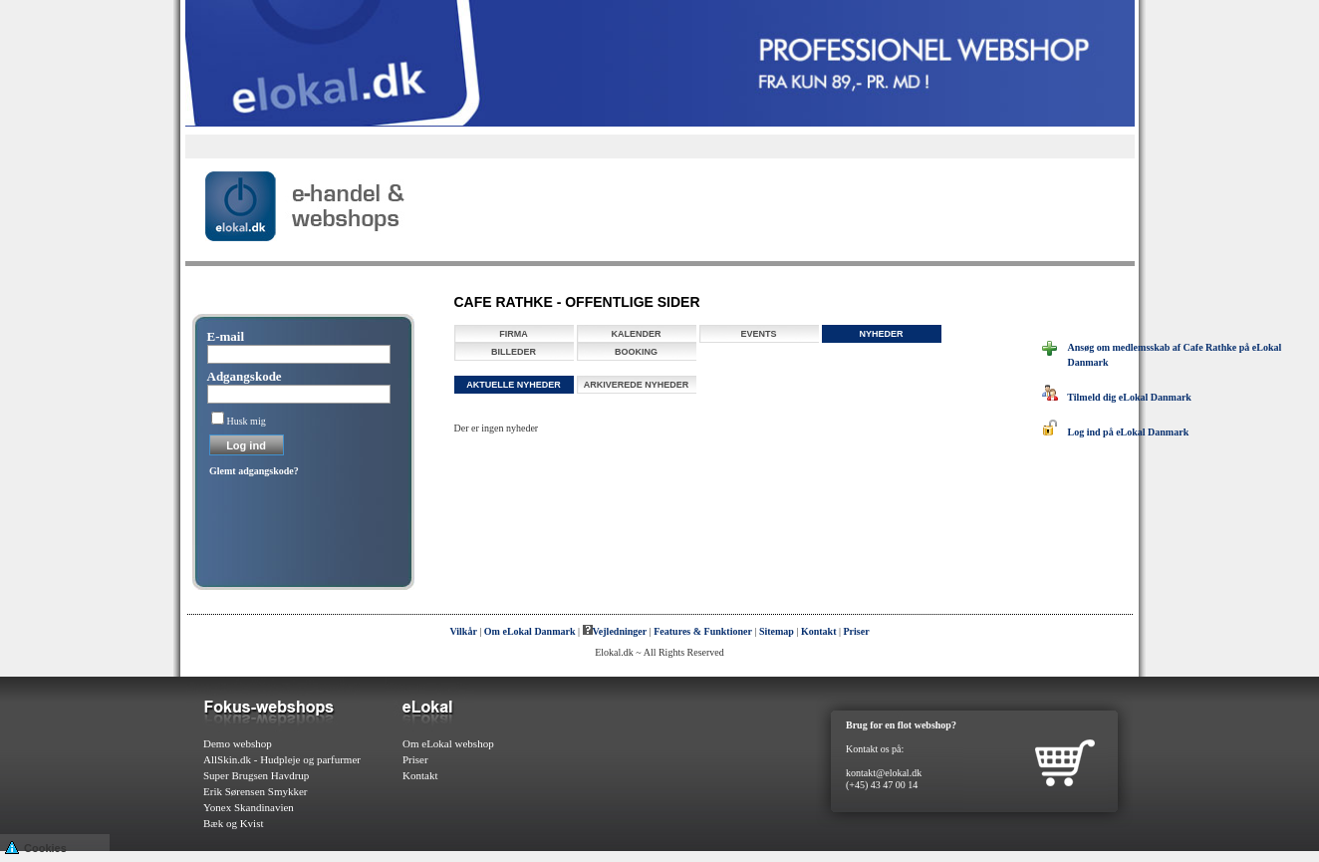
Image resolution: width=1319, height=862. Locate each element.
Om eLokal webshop (448, 743)
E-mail (226, 336)
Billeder (513, 352)
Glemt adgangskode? (254, 470)
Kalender (635, 334)
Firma (513, 334)
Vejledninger (615, 631)
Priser (857, 631)
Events (758, 334)
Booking (636, 352)
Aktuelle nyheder (513, 385)
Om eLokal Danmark (530, 631)
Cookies (36, 846)
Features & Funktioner (703, 631)
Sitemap (776, 631)
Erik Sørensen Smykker (255, 791)
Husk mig (246, 421)
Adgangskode (244, 376)
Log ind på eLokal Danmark (1115, 432)
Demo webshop (237, 743)
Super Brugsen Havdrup (256, 775)
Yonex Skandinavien (248, 807)
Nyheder (881, 334)
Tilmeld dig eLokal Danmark (1116, 397)
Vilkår (462, 631)
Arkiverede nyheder (636, 385)
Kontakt (819, 631)
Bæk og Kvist (233, 823)
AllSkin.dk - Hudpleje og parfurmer (282, 759)
